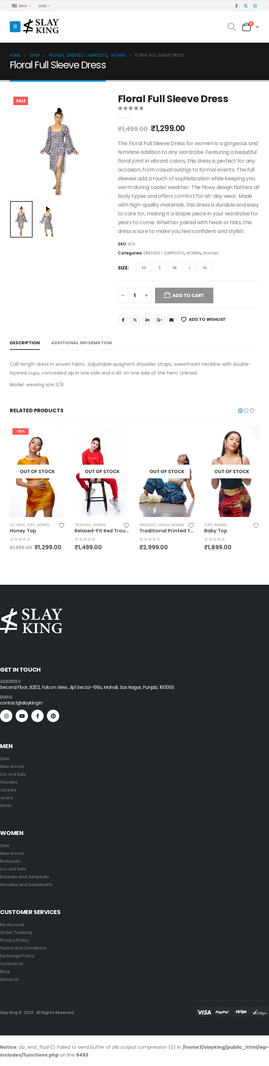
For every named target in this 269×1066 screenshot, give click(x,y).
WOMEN (193, 253)
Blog (4, 972)
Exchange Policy (17, 956)
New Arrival (12, 767)
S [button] (160, 267)
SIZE (123, 268)
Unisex (228, 525)
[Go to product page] (37, 471)
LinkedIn (147, 320)
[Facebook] (236, 6)
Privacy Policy (14, 940)
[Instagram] (255, 6)
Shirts (5, 806)
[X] (246, 6)
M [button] (175, 267)
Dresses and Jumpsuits (24, 877)
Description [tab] (25, 343)
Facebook (123, 320)
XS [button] (143, 267)
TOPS (96, 525)
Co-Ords (82, 525)
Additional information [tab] (81, 343)
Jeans (6, 798)
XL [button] (205, 267)
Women (211, 253)
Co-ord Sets (13, 775)
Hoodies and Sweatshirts (26, 885)
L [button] (190, 267)
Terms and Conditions (24, 948)
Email (171, 320)
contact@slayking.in (21, 703)
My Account (12, 925)
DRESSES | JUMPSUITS (164, 253)
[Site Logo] (41, 27)
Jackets (8, 790)
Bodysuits (10, 861)
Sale (4, 759)
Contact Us (11, 964)
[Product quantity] (135, 295)
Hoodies (9, 782)
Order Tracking (16, 933)
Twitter (135, 320)
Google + (159, 320)
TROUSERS (147, 525)
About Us (9, 980)
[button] (15, 26)
